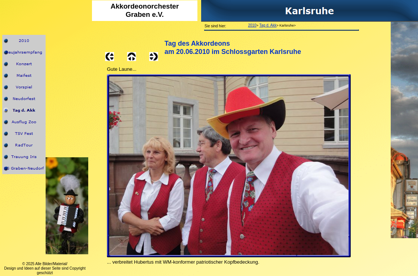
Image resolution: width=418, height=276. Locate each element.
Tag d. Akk (267, 25)
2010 (252, 25)
